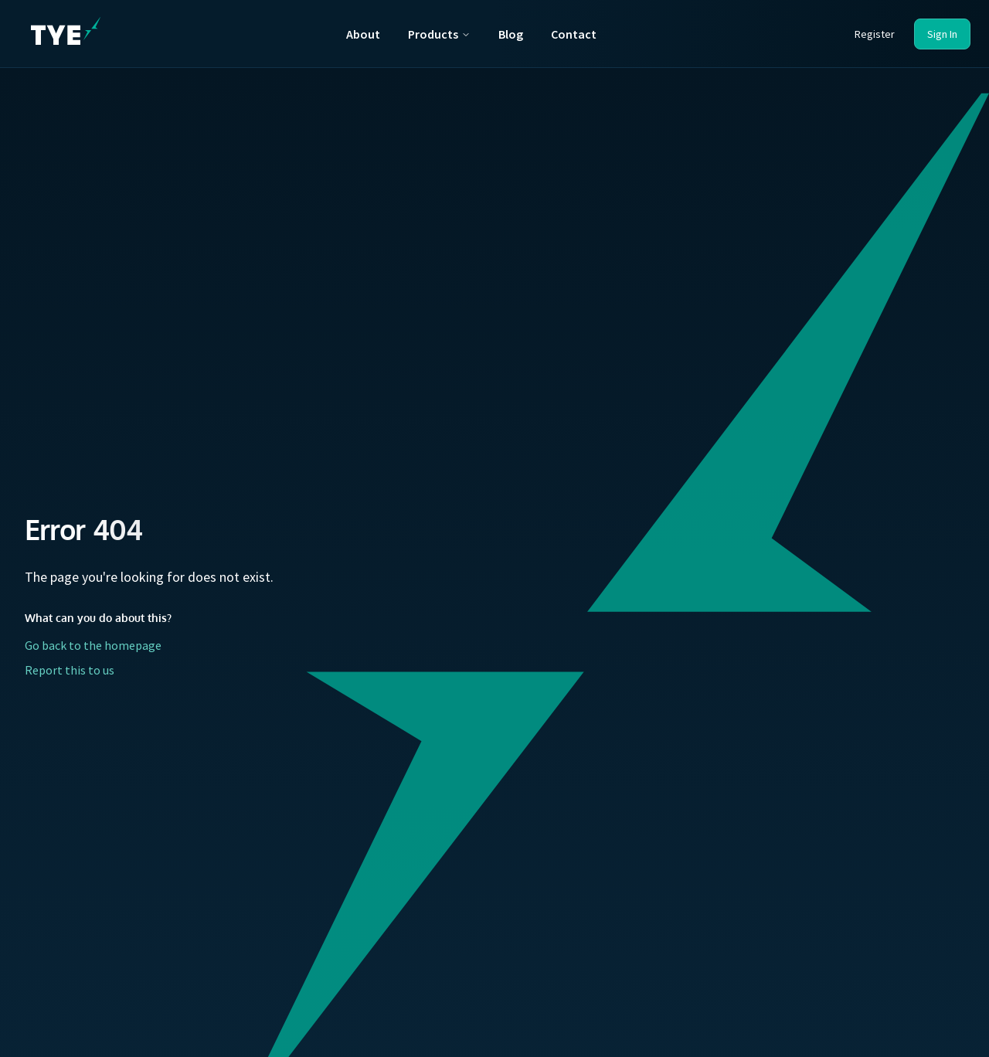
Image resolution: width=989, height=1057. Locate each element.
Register (875, 34)
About (363, 34)
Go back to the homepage (93, 645)
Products (439, 34)
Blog (510, 34)
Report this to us (69, 670)
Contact (573, 34)
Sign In (942, 34)
